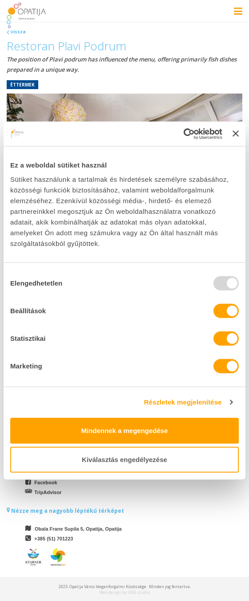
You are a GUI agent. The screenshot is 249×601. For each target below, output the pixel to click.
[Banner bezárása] (236, 134)
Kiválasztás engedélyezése (124, 459)
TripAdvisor (47, 492)
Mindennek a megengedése (124, 430)
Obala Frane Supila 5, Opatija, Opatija (78, 528)
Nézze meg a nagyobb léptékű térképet (65, 511)
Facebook (45, 482)
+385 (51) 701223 (53, 538)
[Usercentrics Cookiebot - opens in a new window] (183, 133)
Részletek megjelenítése (183, 402)
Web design (110, 592)
